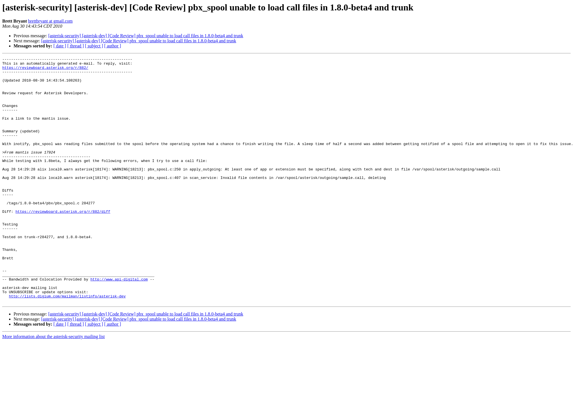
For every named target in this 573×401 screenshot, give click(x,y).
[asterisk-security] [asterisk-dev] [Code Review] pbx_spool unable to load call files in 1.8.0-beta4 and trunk (145, 35)
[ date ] (59, 45)
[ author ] (112, 45)
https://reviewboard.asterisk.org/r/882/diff (63, 242)
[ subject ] (94, 45)
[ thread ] (75, 45)
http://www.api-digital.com (119, 324)
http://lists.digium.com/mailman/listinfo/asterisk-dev (67, 344)
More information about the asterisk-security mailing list (53, 385)
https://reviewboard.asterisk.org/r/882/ (45, 70)
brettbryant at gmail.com (50, 21)
